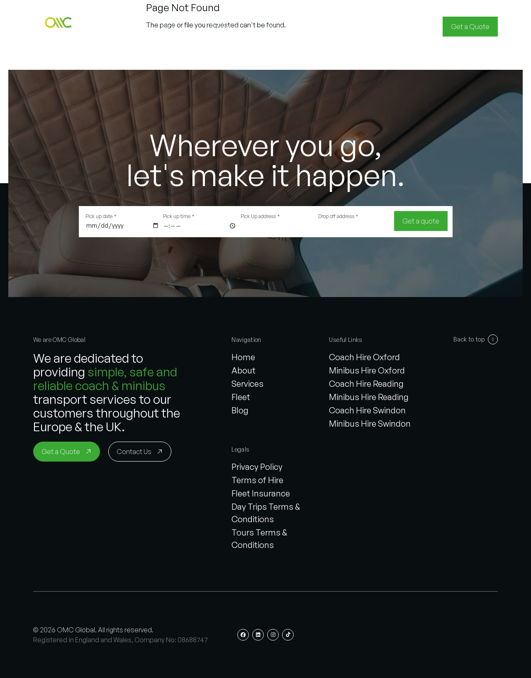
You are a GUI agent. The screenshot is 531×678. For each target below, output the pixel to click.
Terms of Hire (257, 480)
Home (243, 357)
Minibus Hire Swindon (370, 423)
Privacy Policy (257, 467)
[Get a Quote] (470, 27)
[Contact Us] (139, 452)
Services (247, 383)
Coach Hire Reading (366, 383)
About (243, 370)
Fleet (240, 397)
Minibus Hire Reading (369, 397)
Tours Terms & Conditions (259, 538)
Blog (239, 410)
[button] (59, 26)
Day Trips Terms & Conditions (265, 512)
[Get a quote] (421, 221)
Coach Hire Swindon (367, 410)
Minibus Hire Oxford (367, 370)
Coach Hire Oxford (364, 357)
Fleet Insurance (260, 493)
